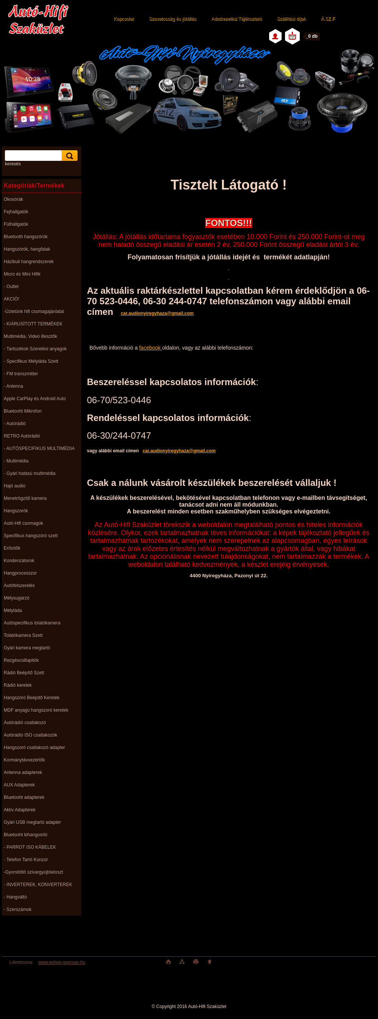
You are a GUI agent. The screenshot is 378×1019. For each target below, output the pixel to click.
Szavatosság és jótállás (172, 19)
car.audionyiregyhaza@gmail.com (179, 450)
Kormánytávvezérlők (24, 760)
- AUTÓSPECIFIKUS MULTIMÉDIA (39, 448)
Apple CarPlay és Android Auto (35, 398)
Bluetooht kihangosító (25, 834)
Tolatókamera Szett (23, 635)
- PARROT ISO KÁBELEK (30, 847)
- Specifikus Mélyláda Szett (31, 361)
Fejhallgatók (16, 211)
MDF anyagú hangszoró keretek (36, 710)
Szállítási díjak (291, 19)
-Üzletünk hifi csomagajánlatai (34, 311)
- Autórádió (15, 423)
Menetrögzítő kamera (25, 498)
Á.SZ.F (328, 19)
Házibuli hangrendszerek (29, 261)
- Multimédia (16, 461)
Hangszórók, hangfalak (27, 249)
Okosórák (13, 199)
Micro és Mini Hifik (22, 274)
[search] (68, 155)
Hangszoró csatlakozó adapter (34, 747)
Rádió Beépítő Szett (24, 672)
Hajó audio (14, 486)
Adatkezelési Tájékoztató (236, 19)
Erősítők (12, 548)
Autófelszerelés (19, 585)
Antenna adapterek (23, 772)
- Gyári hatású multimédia (30, 473)
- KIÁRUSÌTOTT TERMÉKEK (33, 324)
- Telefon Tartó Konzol (26, 859)
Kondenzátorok (19, 560)
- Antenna (13, 386)
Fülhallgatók (16, 224)
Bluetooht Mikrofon (23, 411)
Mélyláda (13, 610)
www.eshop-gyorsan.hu (61, 962)
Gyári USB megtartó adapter (32, 822)
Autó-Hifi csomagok (23, 523)
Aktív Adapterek (20, 809)
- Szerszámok (17, 909)
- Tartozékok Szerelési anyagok (35, 348)
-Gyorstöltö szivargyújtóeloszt (33, 872)
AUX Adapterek (19, 785)
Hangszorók (16, 510)
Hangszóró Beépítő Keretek (31, 697)
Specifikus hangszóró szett (31, 535)
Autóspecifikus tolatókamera (32, 623)
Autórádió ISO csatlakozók (30, 735)
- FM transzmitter (21, 373)
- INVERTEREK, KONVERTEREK (38, 884)
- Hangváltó (15, 897)
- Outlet (11, 286)
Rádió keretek (18, 685)
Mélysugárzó (16, 598)
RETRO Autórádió (22, 436)
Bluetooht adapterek (24, 797)
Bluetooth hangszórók (26, 236)
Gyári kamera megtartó (27, 648)
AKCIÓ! (11, 299)
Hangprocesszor (20, 573)
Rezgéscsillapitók (21, 660)
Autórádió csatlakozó (25, 722)
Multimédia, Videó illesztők (30, 336)
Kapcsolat (124, 19)
